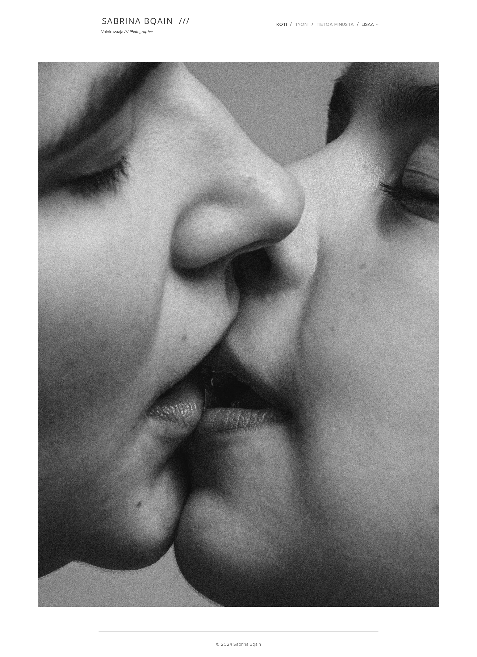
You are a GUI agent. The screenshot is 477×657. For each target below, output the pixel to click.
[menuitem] (284, 24)
